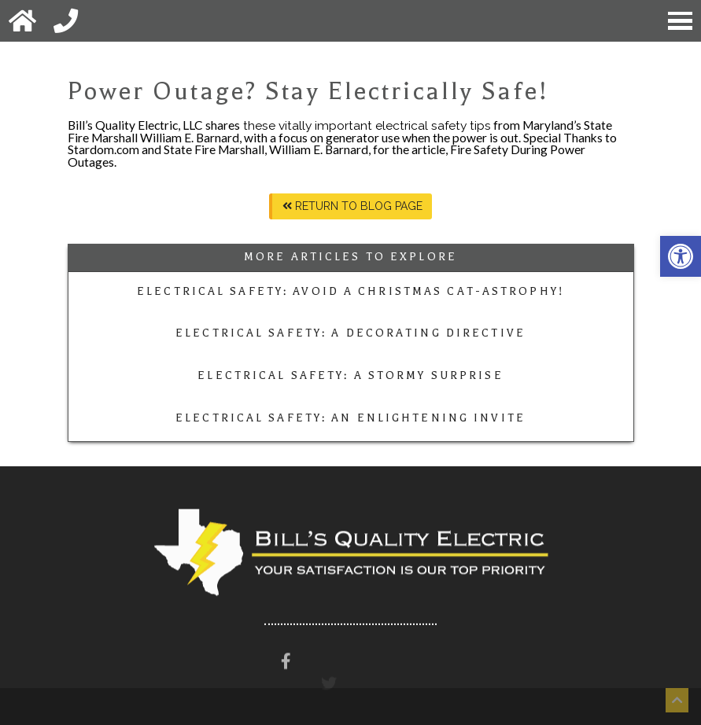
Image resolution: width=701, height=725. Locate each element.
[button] (680, 256)
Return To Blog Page (352, 206)
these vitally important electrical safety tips (365, 125)
